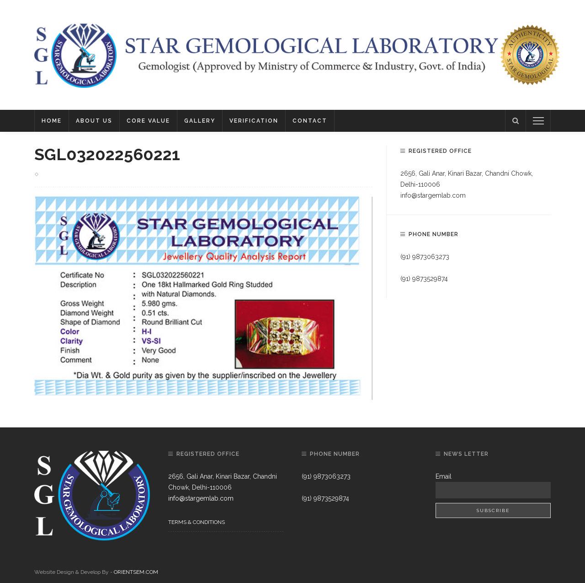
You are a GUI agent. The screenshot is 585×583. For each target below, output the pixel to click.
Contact (309, 121)
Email (444, 476)
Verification (253, 121)
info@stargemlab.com (433, 195)
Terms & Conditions (196, 522)
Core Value (148, 121)
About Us (94, 121)
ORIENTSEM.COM (136, 572)
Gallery (199, 121)
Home (52, 121)
